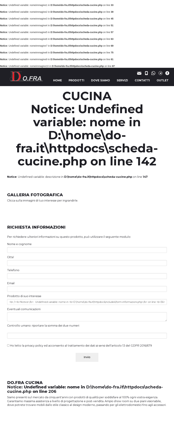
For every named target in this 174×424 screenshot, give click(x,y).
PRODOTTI (76, 80)
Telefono (13, 270)
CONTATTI (142, 80)
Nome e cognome (19, 244)
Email (11, 283)
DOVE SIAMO (100, 80)
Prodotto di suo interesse (24, 296)
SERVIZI (122, 80)
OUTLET (163, 80)
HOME (57, 80)
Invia (87, 357)
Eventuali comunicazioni (23, 309)
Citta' (10, 257)
